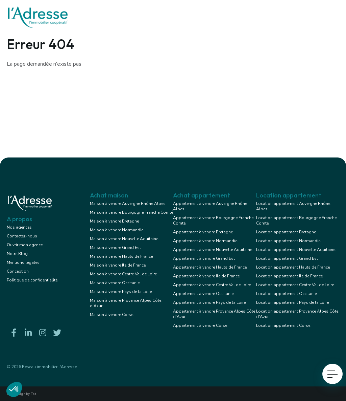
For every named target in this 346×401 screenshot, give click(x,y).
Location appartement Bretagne (286, 232)
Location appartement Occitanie (286, 293)
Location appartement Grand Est (287, 258)
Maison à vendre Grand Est (115, 247)
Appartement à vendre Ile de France (206, 276)
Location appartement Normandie (288, 241)
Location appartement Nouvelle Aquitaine (295, 249)
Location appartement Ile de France (289, 276)
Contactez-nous (22, 236)
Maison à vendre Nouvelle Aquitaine (124, 238)
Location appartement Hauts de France (293, 267)
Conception (18, 271)
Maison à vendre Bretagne (114, 221)
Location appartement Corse (283, 325)
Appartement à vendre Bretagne (203, 232)
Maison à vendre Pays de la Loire (121, 291)
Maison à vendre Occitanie (115, 283)
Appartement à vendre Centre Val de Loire (212, 285)
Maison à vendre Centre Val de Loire (123, 274)
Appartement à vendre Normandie (205, 241)
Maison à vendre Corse (111, 314)
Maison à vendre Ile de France (118, 265)
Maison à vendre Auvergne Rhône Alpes (128, 203)
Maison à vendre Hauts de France (121, 256)
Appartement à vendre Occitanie (203, 293)
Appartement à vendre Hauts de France (210, 267)
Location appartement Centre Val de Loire (295, 285)
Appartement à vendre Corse (200, 325)
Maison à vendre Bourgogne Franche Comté (131, 212)
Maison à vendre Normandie (116, 230)
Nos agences (19, 227)
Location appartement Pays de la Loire (292, 302)
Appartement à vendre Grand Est (204, 258)
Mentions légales (23, 262)
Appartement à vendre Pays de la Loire (209, 302)
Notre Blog (17, 253)
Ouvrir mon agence (25, 245)
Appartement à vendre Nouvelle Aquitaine (212, 249)
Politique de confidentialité (32, 280)
